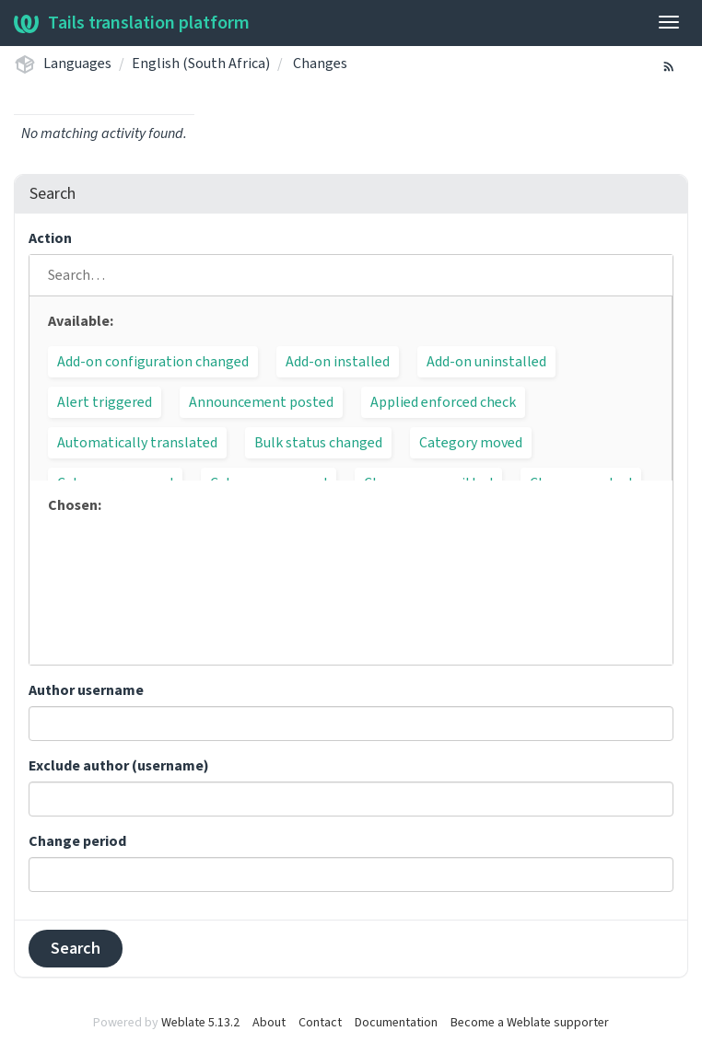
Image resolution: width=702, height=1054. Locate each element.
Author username (86, 690)
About (269, 1022)
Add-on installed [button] (338, 362)
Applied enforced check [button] (443, 402)
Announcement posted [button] (261, 402)
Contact (320, 1022)
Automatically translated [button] (137, 443)
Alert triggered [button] (104, 402)
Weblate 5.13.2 (200, 1022)
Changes (320, 63)
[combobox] (351, 723)
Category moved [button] (470, 443)
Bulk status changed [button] (318, 443)
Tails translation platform (132, 23)
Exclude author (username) (119, 766)
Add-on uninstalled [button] (486, 362)
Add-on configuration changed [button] (153, 362)
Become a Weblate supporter (529, 1022)
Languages (77, 63)
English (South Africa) (201, 63)
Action (50, 238)
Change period (77, 841)
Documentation (396, 1022)
